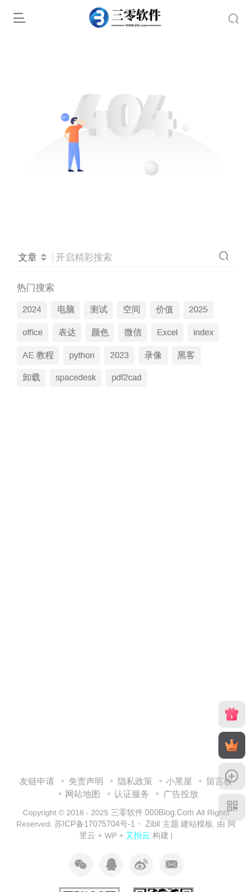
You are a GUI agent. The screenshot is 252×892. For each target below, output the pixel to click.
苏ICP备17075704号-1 (94, 824)
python (82, 355)
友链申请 (36, 781)
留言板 (219, 781)
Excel (167, 332)
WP (110, 835)
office (33, 332)
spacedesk (76, 377)
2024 (32, 309)
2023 (119, 355)
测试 (99, 309)
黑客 (186, 355)
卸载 (31, 377)
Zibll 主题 (161, 824)
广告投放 (180, 794)
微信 (133, 332)
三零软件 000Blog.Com (153, 812)
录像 (153, 355)
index (204, 332)
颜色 (100, 332)
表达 (67, 332)
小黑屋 (179, 781)
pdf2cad (127, 377)
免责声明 (86, 781)
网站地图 (82, 794)
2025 (198, 309)
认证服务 (131, 794)
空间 (131, 309)
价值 (164, 309)
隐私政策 (135, 781)
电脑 (66, 309)
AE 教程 (38, 355)
